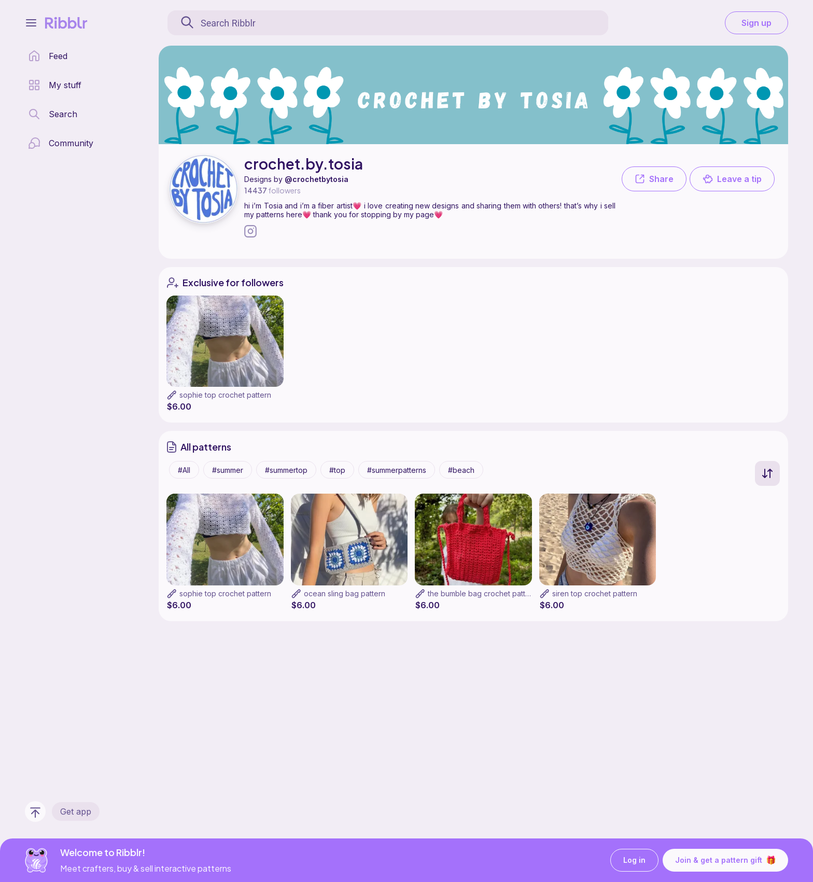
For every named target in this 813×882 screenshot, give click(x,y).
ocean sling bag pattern (344, 593)
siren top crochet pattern (594, 593)
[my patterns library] (54, 85)
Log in (634, 860)
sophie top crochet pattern (225, 394)
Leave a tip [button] (732, 179)
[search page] (52, 114)
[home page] (47, 56)
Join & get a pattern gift (725, 860)
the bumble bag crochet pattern (482, 593)
